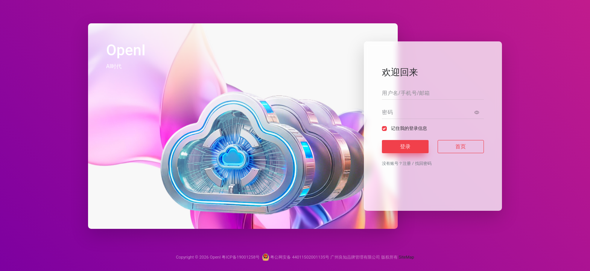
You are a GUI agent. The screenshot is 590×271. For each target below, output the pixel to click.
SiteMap (406, 257)
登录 (405, 146)
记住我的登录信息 (409, 128)
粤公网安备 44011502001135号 (296, 257)
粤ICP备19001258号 (241, 257)
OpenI (215, 257)
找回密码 (423, 163)
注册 (407, 163)
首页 (460, 146)
